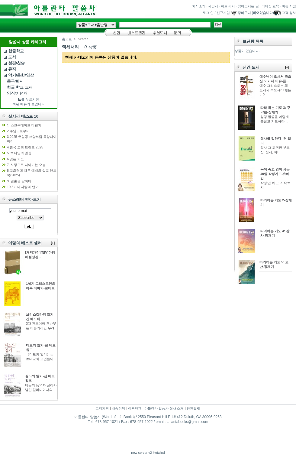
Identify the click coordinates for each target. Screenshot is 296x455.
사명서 (213, 6)
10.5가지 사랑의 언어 (23, 187)
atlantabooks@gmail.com (187, 422)
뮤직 (12, 69)
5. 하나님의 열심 (19, 153)
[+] (53, 243)
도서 (12, 57)
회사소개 (198, 6)
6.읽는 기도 (15, 159)
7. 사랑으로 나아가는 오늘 (26, 165)
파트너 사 (228, 6)
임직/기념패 (17, 93)
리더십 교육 (270, 6)
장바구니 (244, 13)
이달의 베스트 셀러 (25, 243)
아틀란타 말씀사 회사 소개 (164, 408)
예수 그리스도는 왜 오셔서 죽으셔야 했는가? (275, 90)
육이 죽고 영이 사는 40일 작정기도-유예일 (275, 173)
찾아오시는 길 (248, 6)
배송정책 (118, 408)
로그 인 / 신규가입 (216, 13)
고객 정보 (289, 13)
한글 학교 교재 (20, 87)
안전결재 (193, 408)
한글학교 (16, 51)
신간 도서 (251, 67)
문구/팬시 (15, 81)
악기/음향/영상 (21, 75)
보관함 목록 (253, 41)
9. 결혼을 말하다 (19, 181)
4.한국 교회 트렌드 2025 (25, 147)
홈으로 (67, 39)
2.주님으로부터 (18, 131)
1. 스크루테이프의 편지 (24, 125)
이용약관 (134, 408)
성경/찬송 (16, 63)
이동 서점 (289, 6)
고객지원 (102, 408)
